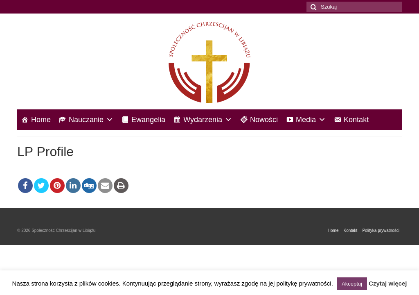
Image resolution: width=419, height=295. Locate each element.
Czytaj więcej (388, 283)
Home (41, 120)
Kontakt (356, 120)
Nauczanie (91, 120)
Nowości (264, 120)
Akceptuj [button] (352, 284)
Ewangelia (148, 120)
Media (311, 120)
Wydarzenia (207, 120)
